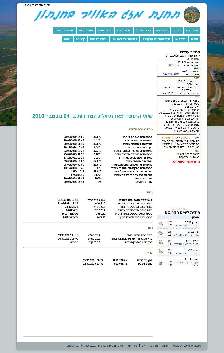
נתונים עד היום (98, 39)
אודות (67, 39)
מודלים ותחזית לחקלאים (156, 39)
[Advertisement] (88, 80)
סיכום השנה (104, 30)
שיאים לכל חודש (65, 30)
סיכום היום (161, 30)
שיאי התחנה (86, 30)
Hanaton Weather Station (187, 345)
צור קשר (132, 345)
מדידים (176, 30)
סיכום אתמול (143, 30)
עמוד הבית (192, 30)
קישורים (80, 39)
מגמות (194, 39)
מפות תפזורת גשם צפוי (124, 39)
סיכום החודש (124, 30)
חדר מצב (180, 39)
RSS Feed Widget (178, 209)
